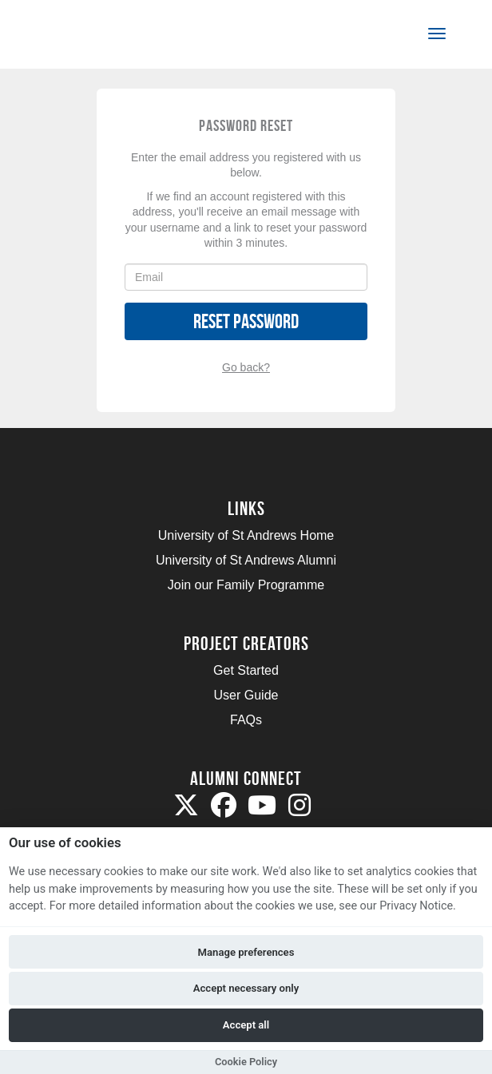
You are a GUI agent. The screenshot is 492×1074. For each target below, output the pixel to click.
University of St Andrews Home (246, 535)
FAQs (246, 720)
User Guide (246, 695)
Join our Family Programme (246, 585)
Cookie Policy (246, 1062)
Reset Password (246, 321)
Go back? (246, 367)
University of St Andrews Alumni (246, 560)
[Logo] (91, 37)
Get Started (246, 670)
